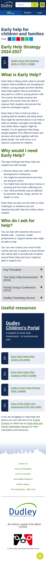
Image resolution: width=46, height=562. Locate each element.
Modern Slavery (23, 484)
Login (39, 13)
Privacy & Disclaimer (23, 469)
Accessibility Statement (22, 479)
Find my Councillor (23, 474)
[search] (23, 4)
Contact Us (22, 464)
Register (27, 13)
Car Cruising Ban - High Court (23, 489)
